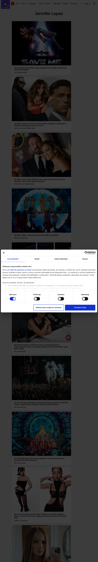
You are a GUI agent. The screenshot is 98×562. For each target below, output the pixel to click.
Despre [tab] (85, 259)
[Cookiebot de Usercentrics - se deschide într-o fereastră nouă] (86, 252)
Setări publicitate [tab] (61, 259)
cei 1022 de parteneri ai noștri (19, 270)
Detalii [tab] (37, 259)
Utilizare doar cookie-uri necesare (49, 308)
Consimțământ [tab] (13, 259)
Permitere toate (80, 308)
